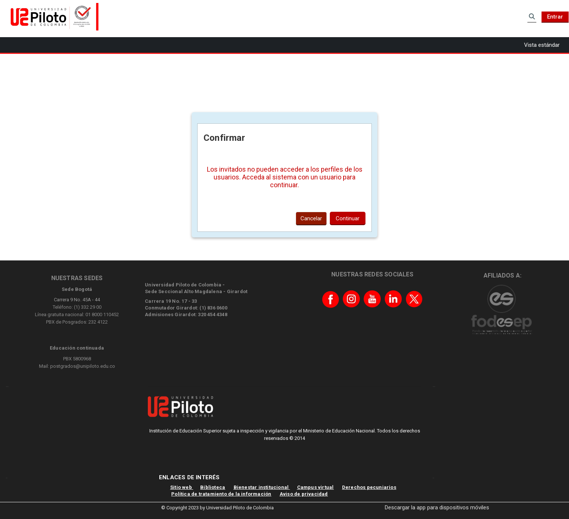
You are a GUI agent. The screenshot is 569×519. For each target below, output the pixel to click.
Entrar (555, 16)
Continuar (348, 218)
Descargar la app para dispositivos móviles (437, 507)
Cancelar (311, 218)
